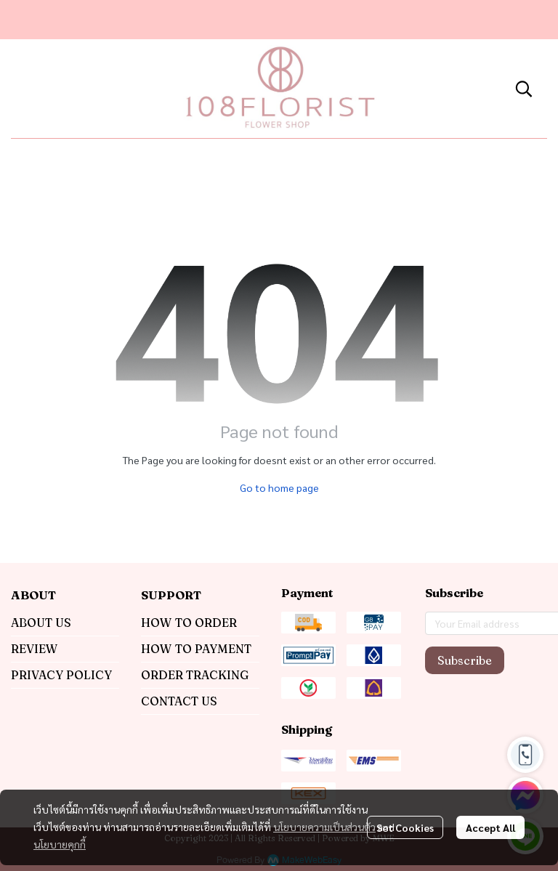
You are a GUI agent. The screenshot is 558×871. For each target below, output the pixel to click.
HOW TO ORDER (189, 622)
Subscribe (464, 660)
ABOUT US (41, 622)
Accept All (490, 827)
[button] (524, 88)
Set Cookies (405, 827)
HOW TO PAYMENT (196, 648)
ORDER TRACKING (194, 675)
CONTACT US (179, 701)
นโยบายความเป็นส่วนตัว (324, 826)
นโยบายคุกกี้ (59, 844)
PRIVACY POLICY (61, 675)
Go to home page (279, 487)
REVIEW (34, 648)
